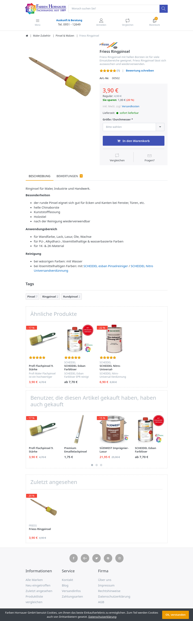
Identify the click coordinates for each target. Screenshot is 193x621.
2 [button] (97, 465)
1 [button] (92, 465)
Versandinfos (71, 591)
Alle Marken (34, 580)
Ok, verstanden (175, 614)
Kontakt (67, 580)
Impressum (106, 585)
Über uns (104, 580)
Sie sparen (110, 100)
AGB (101, 602)
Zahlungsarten (72, 596)
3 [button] (101, 465)
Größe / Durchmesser (117, 120)
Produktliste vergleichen (34, 599)
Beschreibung (40, 176)
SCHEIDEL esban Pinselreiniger (105, 266)
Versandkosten (130, 107)
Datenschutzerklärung (114, 596)
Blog (65, 585)
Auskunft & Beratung (69, 20)
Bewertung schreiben (140, 71)
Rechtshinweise (109, 591)
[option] (60, 76)
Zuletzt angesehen (39, 591)
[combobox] (133, 127)
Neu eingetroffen (38, 585)
